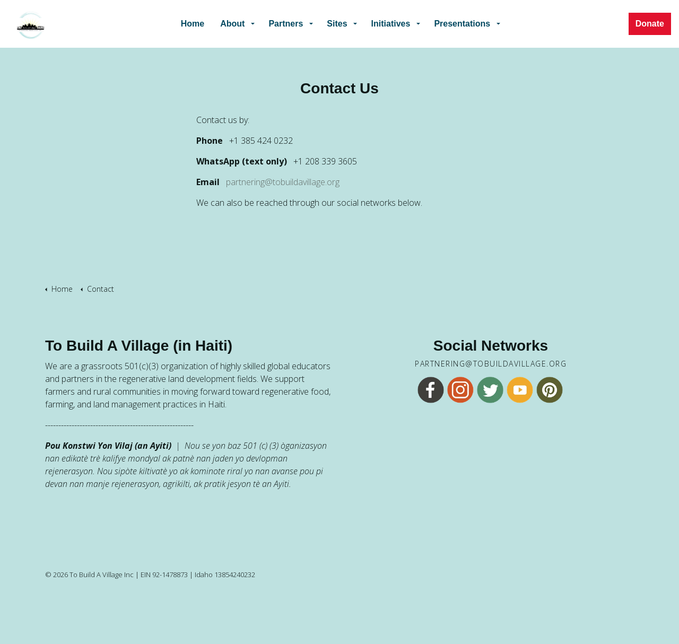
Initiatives (391, 23)
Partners (285, 23)
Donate (650, 23)
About (232, 23)
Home (192, 23)
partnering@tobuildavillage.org (283, 182)
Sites (337, 23)
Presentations (462, 23)
